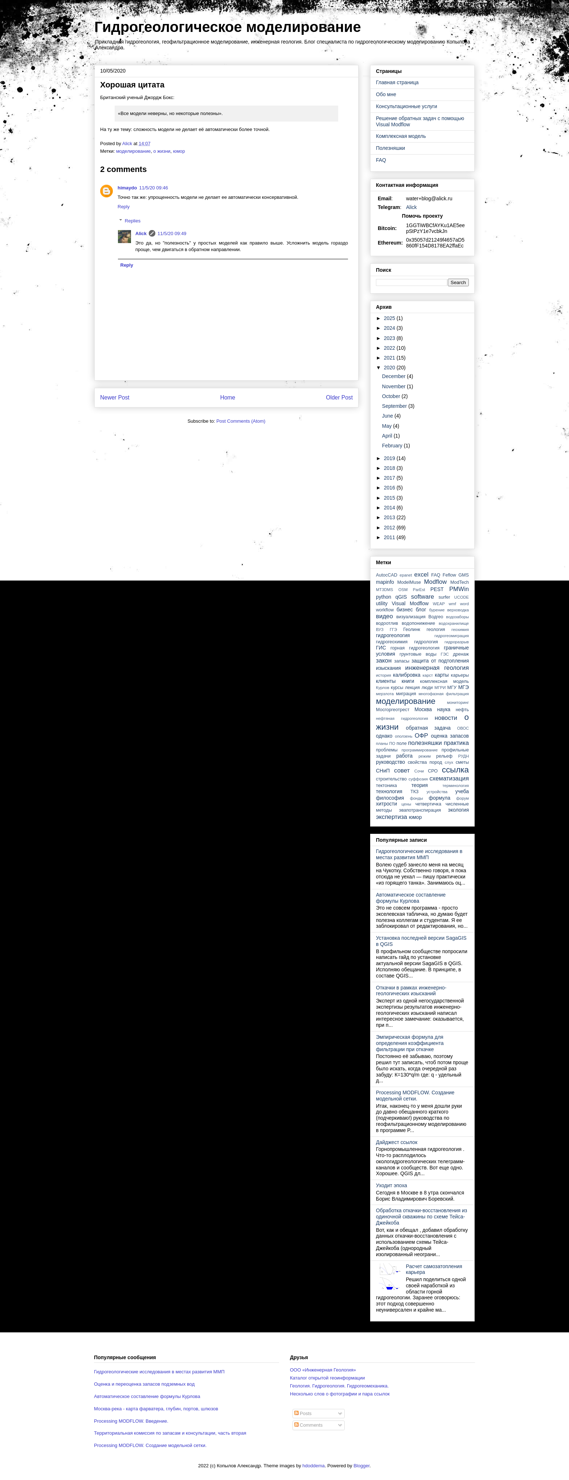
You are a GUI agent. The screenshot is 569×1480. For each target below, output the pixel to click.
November (394, 386)
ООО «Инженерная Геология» (323, 1370)
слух (449, 762)
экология (458, 810)
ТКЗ (414, 791)
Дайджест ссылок (396, 1142)
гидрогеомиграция (451, 636)
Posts (303, 1413)
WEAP (439, 604)
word (464, 604)
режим (424, 756)
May (387, 426)
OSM (403, 589)
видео (384, 616)
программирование (420, 750)
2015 (390, 498)
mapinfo (385, 582)
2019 (390, 458)
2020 (390, 367)
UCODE (461, 597)
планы (382, 743)
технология (389, 791)
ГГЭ (393, 629)
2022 (390, 348)
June (388, 416)
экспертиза (391, 816)
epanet (406, 575)
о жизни (161, 151)
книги (408, 681)
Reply (124, 206)
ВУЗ (380, 629)
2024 (390, 328)
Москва (423, 709)
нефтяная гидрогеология (402, 718)
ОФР (421, 735)
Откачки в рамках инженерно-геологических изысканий (411, 991)
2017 (390, 478)
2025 (390, 318)
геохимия (460, 629)
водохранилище (454, 623)
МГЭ (463, 687)
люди (427, 687)
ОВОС (463, 728)
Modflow (435, 581)
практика (456, 742)
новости (446, 717)
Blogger (361, 1465)
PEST (437, 589)
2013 (390, 517)
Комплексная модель (401, 136)
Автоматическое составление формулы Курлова (411, 898)
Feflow (449, 575)
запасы (401, 661)
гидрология (426, 641)
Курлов (382, 687)
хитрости (386, 804)
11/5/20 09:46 (153, 187)
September (395, 406)
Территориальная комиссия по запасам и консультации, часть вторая (170, 1433)
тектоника (386, 785)
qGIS (401, 597)
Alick (141, 233)
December (394, 376)
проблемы (387, 750)
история (383, 675)
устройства (436, 792)
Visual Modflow (410, 603)
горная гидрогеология (414, 648)
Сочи (419, 771)
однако (384, 736)
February (393, 445)
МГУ (452, 687)
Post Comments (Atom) (240, 421)
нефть (462, 709)
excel (421, 574)
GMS (463, 575)
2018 (390, 468)
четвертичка (428, 804)
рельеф (444, 756)
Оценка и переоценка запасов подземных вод (144, 1384)
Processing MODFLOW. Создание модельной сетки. (415, 1096)
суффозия (418, 779)
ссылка (455, 769)
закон (384, 660)
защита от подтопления (440, 661)
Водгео (436, 616)
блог (421, 609)
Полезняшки (390, 148)
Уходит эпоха (391, 1185)
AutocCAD (386, 575)
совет (402, 770)
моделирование (133, 151)
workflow (385, 609)
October (392, 396)
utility (382, 603)
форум (462, 798)
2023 (390, 338)
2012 (390, 527)
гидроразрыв (457, 642)
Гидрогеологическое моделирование (227, 27)
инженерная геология (437, 667)
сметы (462, 762)
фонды (416, 798)
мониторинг (458, 702)
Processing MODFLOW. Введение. (131, 1421)
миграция (406, 693)
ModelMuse (409, 582)
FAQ (381, 160)
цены (406, 804)
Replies (132, 221)
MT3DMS (384, 589)
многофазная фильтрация (443, 694)
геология (435, 629)
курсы (397, 687)
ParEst (419, 589)
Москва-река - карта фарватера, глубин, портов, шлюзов (156, 1408)
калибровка (406, 675)
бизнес (405, 609)
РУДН (463, 756)
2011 (390, 537)
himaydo (127, 187)
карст (428, 675)
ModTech (459, 582)
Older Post (339, 397)
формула (439, 798)
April (388, 436)
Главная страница (397, 82)
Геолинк (411, 629)
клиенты (386, 681)
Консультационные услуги (406, 106)
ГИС (381, 648)
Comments (308, 1425)
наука (444, 709)
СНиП (383, 771)
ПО (392, 743)
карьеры (460, 675)
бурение (437, 610)
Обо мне (386, 94)
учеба (462, 791)
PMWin (459, 589)
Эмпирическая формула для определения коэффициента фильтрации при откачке (410, 1043)
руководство (390, 762)
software (422, 596)
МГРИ (440, 687)
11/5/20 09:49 (172, 233)
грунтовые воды (418, 654)
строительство (391, 779)
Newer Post (115, 397)
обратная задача (428, 728)
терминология (455, 785)
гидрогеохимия (392, 641)
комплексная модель (444, 681)
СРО (433, 771)
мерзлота (385, 694)
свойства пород (425, 762)
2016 (390, 488)
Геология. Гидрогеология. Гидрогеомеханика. (339, 1386)
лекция (412, 687)
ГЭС (445, 654)
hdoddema (313, 1465)
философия (390, 798)
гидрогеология (393, 635)
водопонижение (418, 623)
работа (404, 756)
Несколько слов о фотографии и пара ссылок (340, 1394)
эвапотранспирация (420, 810)
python (383, 597)
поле (402, 743)
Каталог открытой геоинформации (327, 1378)
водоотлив (387, 623)
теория (420, 785)
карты (442, 675)
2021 (390, 358)
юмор (179, 151)
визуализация (411, 616)
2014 (390, 508)
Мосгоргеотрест (392, 709)
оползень (403, 736)
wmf (452, 604)
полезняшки (425, 742)
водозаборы (457, 617)
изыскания (388, 668)
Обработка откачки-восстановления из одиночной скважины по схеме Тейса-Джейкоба (421, 1217)
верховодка (458, 610)
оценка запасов (450, 736)
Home (228, 397)
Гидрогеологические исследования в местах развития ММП (419, 854)
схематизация (449, 778)
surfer (444, 597)
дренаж (461, 654)
